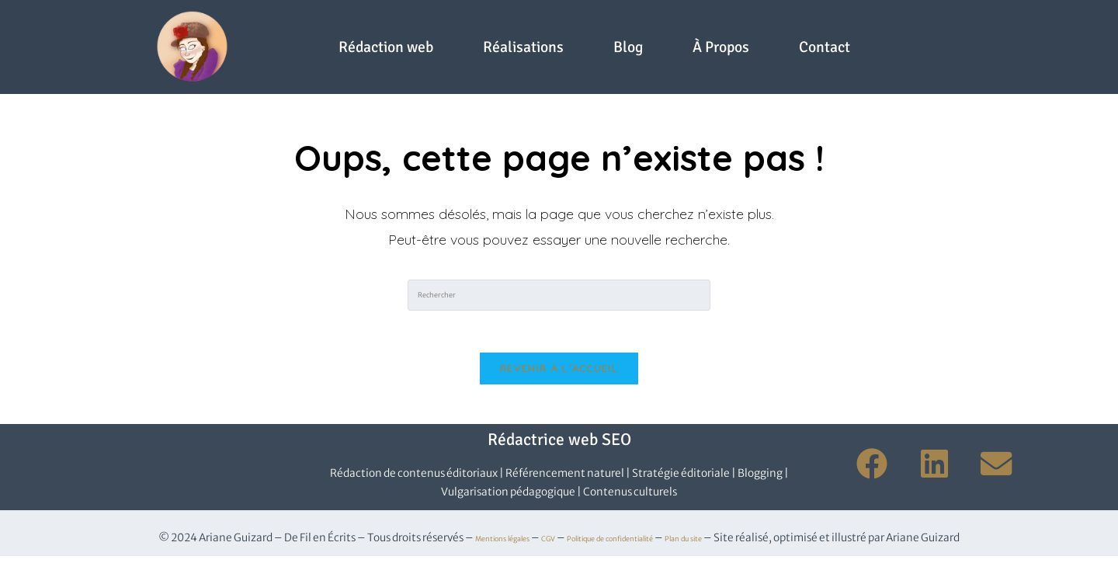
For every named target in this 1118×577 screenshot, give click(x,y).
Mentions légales (464, 558)
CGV (529, 558)
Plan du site (728, 558)
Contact (594, 77)
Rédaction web (378, 30)
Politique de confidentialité (620, 558)
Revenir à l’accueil (559, 389)
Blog (697, 30)
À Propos (813, 30)
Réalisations (563, 30)
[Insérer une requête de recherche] (559, 310)
